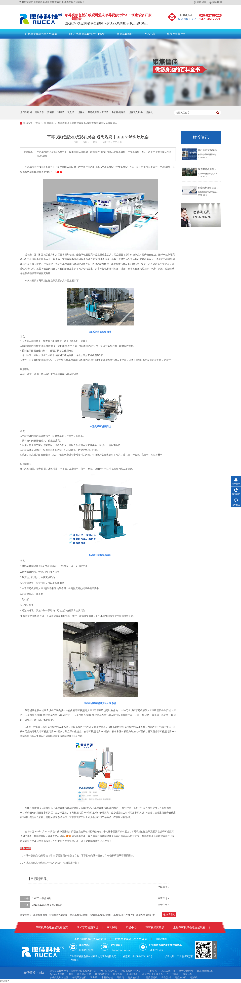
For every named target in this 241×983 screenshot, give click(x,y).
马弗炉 (93, 977)
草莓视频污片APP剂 (131, 971)
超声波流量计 (135, 977)
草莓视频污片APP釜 (98, 112)
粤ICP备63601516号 (142, 956)
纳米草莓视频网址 (79, 915)
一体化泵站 (151, 971)
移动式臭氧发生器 (59, 977)
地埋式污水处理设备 (152, 974)
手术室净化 (132, 974)
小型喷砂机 (107, 977)
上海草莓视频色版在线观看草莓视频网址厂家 (73, 971)
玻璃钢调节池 (102, 974)
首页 (38, 123)
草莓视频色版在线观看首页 (52, 927)
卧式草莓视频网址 (58, 915)
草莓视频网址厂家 (145, 915)
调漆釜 (60, 112)
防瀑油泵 (187, 974)
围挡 (70, 974)
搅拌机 (149, 112)
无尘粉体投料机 (108, 971)
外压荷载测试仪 (205, 971)
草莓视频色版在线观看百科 (90, 939)
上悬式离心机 (168, 971)
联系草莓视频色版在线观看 (131, 939)
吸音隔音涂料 (186, 971)
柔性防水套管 (84, 974)
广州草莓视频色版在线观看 (41, 34)
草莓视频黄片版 (176, 34)
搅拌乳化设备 (136, 112)
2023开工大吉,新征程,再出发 (47, 905)
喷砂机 (193, 977)
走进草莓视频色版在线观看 (189, 927)
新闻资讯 (49, 123)
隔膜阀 (120, 977)
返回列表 (169, 914)
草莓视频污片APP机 (123, 915)
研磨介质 (39, 112)
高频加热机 (180, 977)
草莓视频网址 (125, 34)
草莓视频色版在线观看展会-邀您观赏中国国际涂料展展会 (87, 123)
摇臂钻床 (117, 974)
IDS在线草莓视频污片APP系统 (87, 34)
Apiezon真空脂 (57, 974)
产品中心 (149, 34)
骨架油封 (166, 977)
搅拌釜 (81, 112)
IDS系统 (112, 927)
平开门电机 (173, 974)
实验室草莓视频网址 (100, 915)
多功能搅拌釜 (118, 112)
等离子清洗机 (79, 977)
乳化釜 (70, 112)
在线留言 (200, 2)
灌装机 (50, 112)
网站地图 (216, 2)
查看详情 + (163, 898)
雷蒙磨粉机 (151, 977)
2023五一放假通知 (41, 898)
